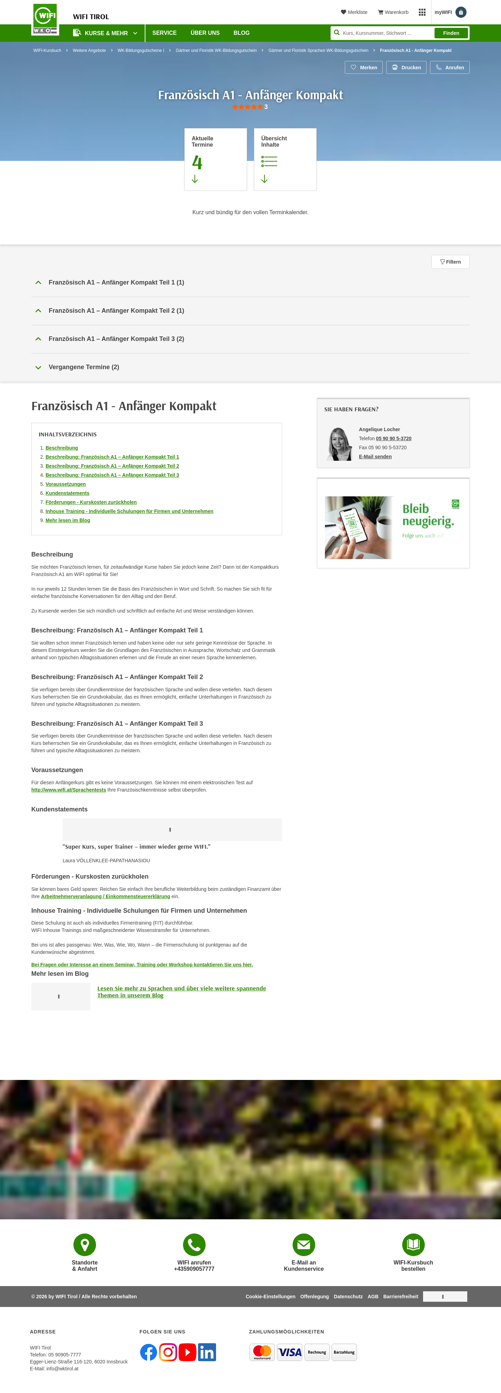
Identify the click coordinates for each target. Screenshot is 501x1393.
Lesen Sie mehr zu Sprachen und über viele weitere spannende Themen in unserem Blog (181, 991)
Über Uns (205, 33)
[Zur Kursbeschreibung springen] (285, 159)
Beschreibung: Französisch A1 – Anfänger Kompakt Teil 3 (112, 475)
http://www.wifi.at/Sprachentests (68, 790)
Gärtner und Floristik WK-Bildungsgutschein (216, 50)
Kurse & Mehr (101, 32)
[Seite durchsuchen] (400, 33)
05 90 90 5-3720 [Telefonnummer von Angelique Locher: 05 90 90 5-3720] (394, 438)
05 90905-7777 (64, 1354)
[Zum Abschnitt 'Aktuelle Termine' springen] (215, 159)
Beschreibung (62, 448)
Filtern (450, 262)
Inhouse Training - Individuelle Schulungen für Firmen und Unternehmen (129, 511)
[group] (250, 107)
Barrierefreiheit (400, 1296)
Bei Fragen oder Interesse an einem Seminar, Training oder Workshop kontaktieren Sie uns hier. (142, 964)
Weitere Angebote (89, 50)
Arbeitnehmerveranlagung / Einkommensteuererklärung (105, 896)
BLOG (242, 33)
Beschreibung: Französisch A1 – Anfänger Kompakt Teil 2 (112, 466)
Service (164, 33)
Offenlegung (314, 1296)
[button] (250, 283)
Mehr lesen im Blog (68, 520)
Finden (451, 33)
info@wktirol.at (62, 1368)
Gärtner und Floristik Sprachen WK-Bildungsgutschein (318, 50)
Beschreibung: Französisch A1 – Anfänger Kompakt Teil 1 (112, 457)
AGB (373, 1296)
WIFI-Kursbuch (47, 50)
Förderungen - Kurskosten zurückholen (91, 502)
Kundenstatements (67, 493)
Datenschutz (348, 1296)
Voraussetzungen (66, 484)
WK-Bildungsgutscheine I (141, 50)
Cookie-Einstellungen (270, 1296)
